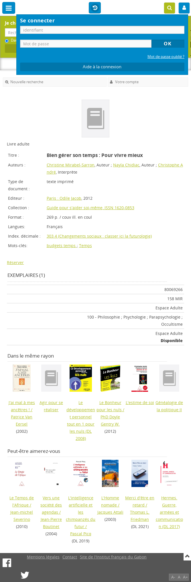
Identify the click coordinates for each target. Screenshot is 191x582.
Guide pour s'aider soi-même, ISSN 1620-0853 (90, 207)
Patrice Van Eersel (21, 420)
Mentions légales (43, 557)
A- (173, 577)
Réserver (15, 262)
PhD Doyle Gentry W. (110, 420)
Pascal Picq (80, 533)
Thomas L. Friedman (139, 515)
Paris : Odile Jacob (64, 198)
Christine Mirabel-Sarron (70, 165)
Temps (85, 245)
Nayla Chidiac (126, 165)
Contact (69, 557)
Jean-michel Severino (21, 515)
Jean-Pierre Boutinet (51, 523)
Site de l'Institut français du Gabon (113, 557)
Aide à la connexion (102, 67)
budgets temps (62, 245)
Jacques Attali (110, 512)
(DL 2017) (169, 512)
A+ (185, 577)
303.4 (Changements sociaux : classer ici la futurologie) (99, 236)
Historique (95, 8)
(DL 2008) (80, 420)
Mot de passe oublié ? (165, 56)
